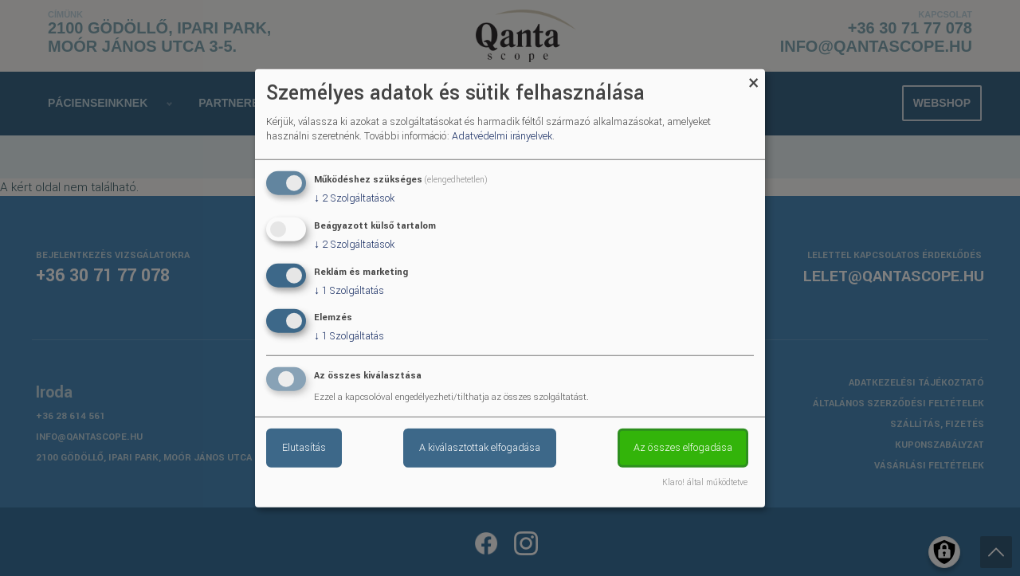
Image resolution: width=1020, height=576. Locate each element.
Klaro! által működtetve (704, 482)
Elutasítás (304, 448)
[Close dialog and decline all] (753, 78)
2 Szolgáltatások (354, 198)
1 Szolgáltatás (349, 290)
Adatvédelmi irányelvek (502, 136)
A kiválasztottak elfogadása (479, 448)
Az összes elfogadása (683, 448)
